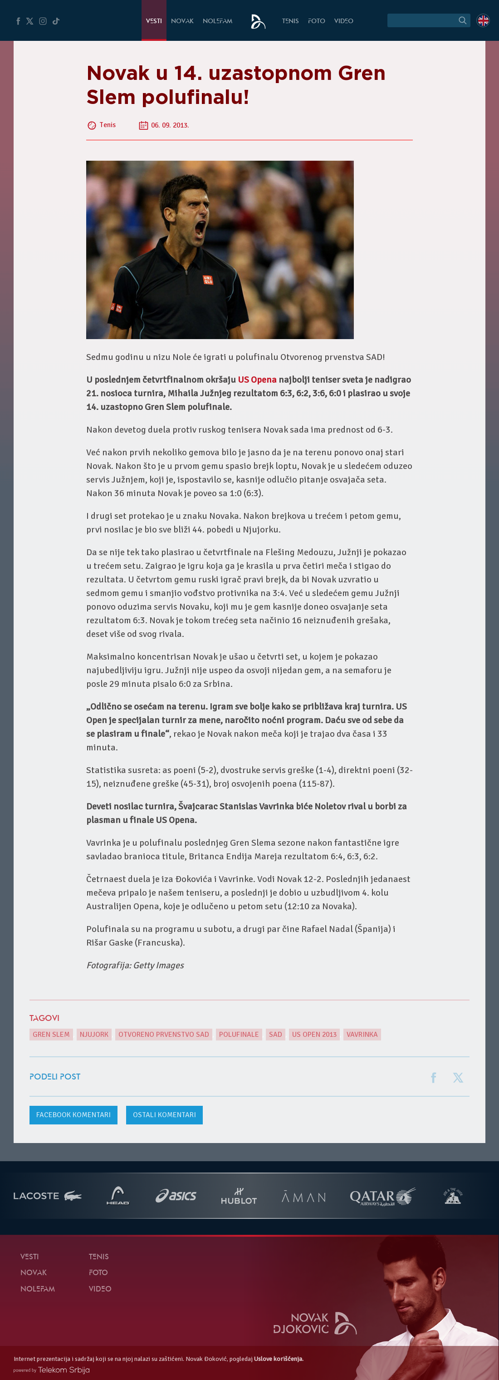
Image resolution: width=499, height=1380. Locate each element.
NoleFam (217, 21)
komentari (73, 1114)
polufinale (239, 1034)
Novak (182, 21)
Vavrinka (362, 1034)
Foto (316, 21)
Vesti (154, 21)
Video (343, 21)
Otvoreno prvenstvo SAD (163, 1034)
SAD (275, 1034)
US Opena (257, 379)
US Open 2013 (314, 1034)
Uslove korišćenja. (278, 1359)
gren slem (51, 1034)
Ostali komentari (164, 1114)
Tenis (290, 21)
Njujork (94, 1034)
